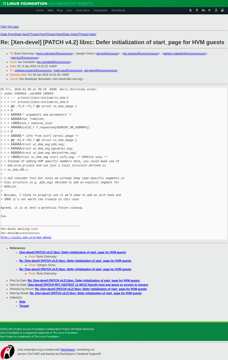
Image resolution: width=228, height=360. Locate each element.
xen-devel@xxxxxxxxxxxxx (100, 70)
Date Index (70, 34)
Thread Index (87, 34)
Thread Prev (37, 34)
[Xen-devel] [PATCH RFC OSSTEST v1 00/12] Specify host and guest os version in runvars (88, 284)
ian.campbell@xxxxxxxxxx (53, 62)
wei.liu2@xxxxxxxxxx (25, 57)
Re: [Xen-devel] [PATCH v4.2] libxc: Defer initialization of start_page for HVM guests (75, 260)
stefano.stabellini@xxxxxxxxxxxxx (184, 53)
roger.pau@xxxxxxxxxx (68, 70)
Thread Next (54, 34)
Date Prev (7, 34)
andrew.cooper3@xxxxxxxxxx (33, 70)
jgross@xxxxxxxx (107, 53)
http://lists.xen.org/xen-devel (26, 237)
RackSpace (67, 349)
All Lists (13, 26)
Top (3, 26)
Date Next (21, 34)
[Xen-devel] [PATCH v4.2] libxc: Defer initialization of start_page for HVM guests (72, 252)
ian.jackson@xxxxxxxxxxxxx (140, 53)
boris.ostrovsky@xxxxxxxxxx (54, 53)
